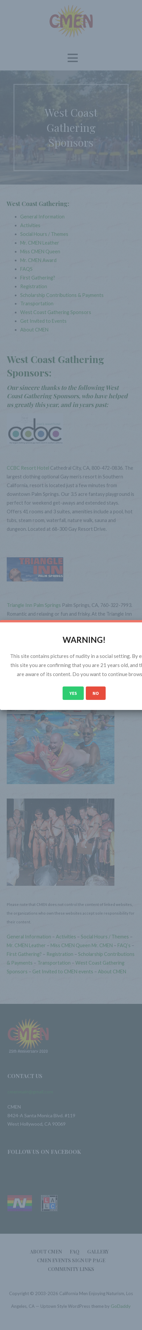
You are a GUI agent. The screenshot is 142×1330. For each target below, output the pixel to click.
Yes (73, 693)
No (96, 693)
